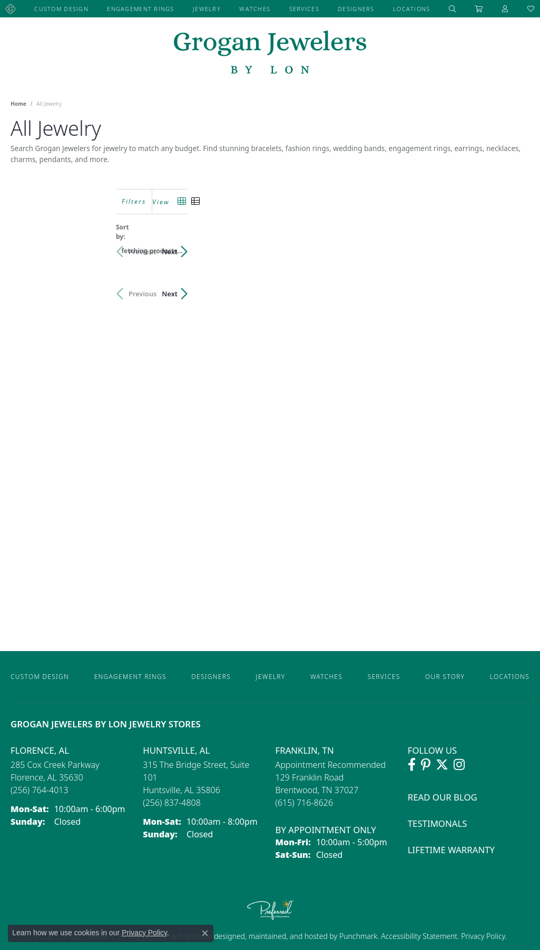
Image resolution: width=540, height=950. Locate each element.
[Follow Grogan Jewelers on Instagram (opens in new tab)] (459, 764)
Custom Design (61, 9)
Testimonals (437, 823)
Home (18, 103)
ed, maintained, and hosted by (288, 936)
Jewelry (207, 9)
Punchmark (358, 936)
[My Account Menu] (505, 8)
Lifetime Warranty (451, 850)
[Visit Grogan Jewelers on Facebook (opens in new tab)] (412, 764)
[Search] (452, 8)
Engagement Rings (140, 9)
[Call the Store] (39, 790)
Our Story (445, 676)
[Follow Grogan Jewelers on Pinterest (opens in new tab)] (425, 764)
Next (511, 246)
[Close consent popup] (205, 933)
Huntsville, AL (176, 750)
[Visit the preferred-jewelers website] (270, 909)
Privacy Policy (482, 936)
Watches (254, 9)
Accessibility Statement (419, 936)
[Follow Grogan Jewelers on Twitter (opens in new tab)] (442, 764)
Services (304, 9)
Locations (411, 9)
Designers (356, 9)
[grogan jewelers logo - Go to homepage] (270, 53)
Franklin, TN (305, 750)
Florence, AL (40, 750)
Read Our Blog (442, 797)
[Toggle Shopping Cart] (479, 8)
